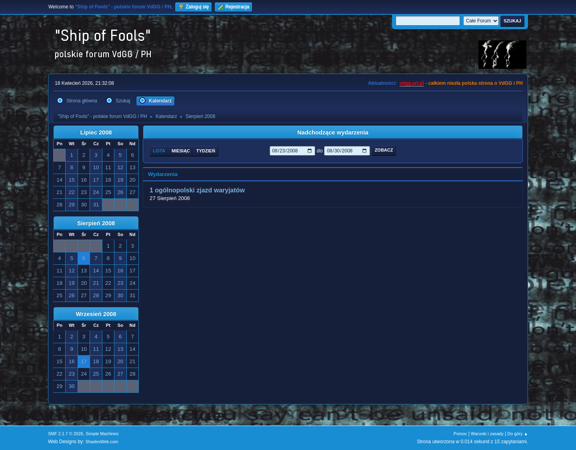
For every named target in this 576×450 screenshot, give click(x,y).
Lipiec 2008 (96, 132)
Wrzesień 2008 (96, 314)
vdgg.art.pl (412, 83)
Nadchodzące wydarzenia (332, 132)
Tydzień (205, 150)
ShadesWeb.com (102, 441)
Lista (159, 150)
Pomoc (460, 433)
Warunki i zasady (487, 433)
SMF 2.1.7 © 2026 (65, 433)
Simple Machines (102, 433)
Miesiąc (181, 150)
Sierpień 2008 (96, 223)
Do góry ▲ (518, 433)
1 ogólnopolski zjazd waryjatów (197, 190)
